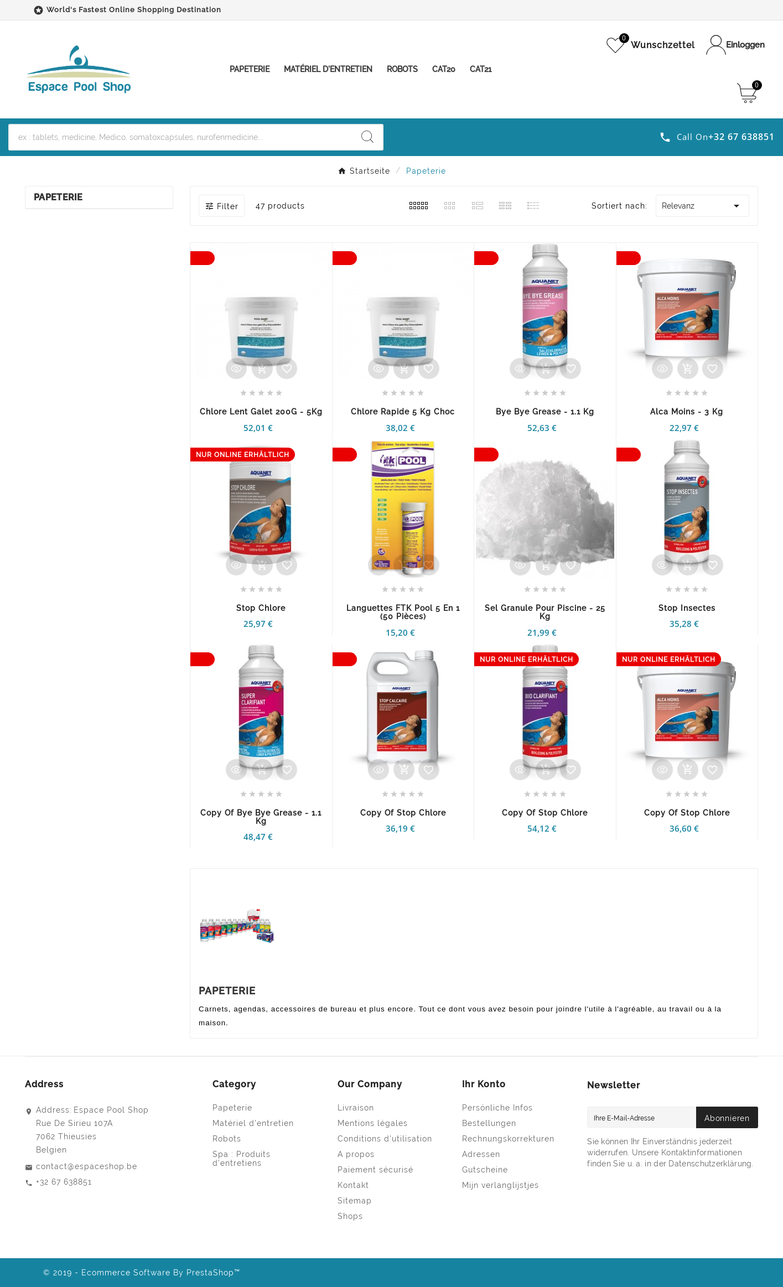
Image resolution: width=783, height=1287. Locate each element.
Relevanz (702, 205)
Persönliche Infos (497, 1107)
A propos (356, 1154)
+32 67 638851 (64, 1181)
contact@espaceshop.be (86, 1166)
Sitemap (355, 1200)
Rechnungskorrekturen (508, 1138)
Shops (350, 1216)
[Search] (367, 137)
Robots (226, 1138)
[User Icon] (735, 45)
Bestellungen (489, 1123)
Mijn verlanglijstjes (500, 1185)
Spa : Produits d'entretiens (241, 1158)
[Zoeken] (180, 137)
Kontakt (353, 1185)
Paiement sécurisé (375, 1169)
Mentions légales (373, 1123)
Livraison (356, 1107)
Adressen (481, 1154)
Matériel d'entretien (253, 1123)
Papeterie (58, 197)
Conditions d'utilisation (385, 1138)
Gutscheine (485, 1169)
